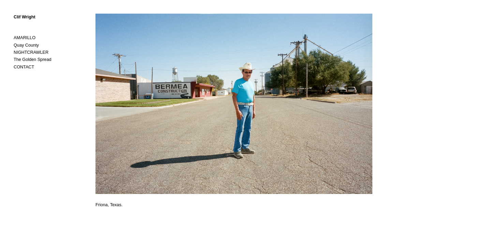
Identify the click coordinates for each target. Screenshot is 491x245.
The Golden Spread (32, 59)
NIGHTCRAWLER (31, 52)
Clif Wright (24, 17)
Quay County (26, 45)
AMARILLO (24, 37)
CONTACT (24, 67)
